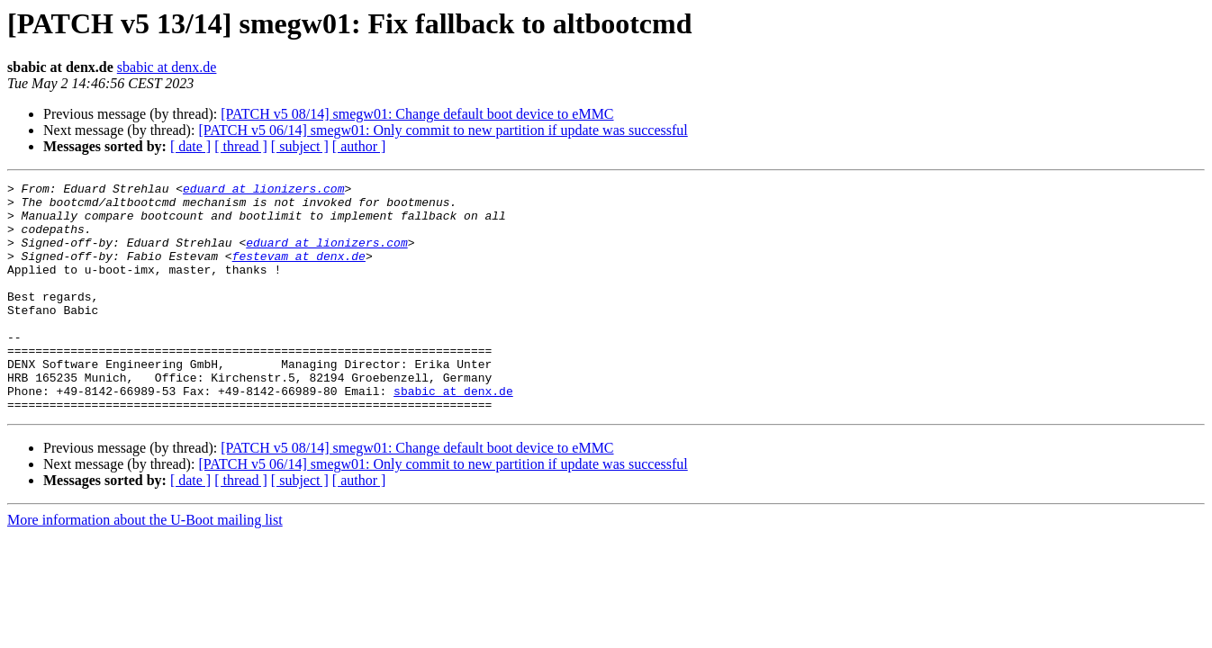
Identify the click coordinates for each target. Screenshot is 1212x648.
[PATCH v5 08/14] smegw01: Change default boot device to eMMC (417, 114)
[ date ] (190, 146)
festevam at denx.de (299, 272)
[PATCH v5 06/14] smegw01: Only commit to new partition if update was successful (442, 130)
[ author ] (359, 146)
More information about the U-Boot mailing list (145, 565)
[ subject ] (300, 146)
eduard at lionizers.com (263, 191)
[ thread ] (240, 146)
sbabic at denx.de (167, 67)
